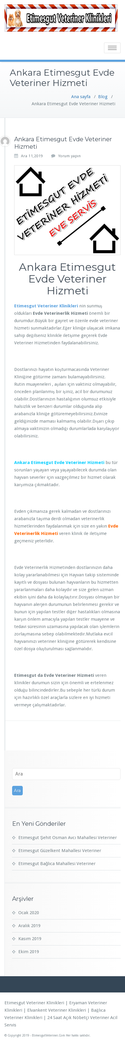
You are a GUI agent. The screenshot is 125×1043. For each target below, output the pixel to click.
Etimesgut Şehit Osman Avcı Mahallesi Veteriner (67, 837)
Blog (103, 96)
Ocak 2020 (28, 912)
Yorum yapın (69, 156)
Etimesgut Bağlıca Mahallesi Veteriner (56, 863)
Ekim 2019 (28, 951)
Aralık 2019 (29, 925)
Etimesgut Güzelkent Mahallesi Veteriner (59, 850)
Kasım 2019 (29, 938)
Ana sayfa (80, 96)
